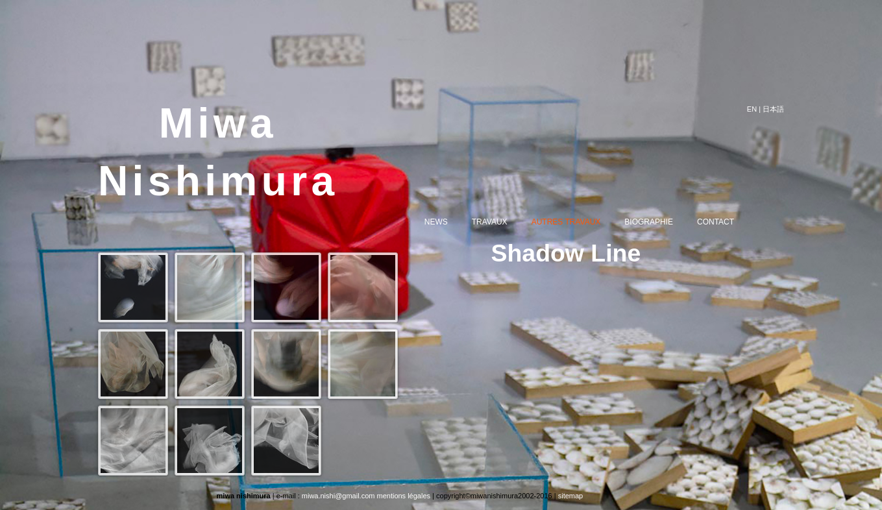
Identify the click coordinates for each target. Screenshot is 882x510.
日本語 (773, 109)
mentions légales (403, 496)
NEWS (446, 222)
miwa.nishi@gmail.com (338, 496)
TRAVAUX (500, 222)
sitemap (570, 496)
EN (752, 109)
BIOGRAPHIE (659, 222)
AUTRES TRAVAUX (577, 222)
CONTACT (726, 222)
